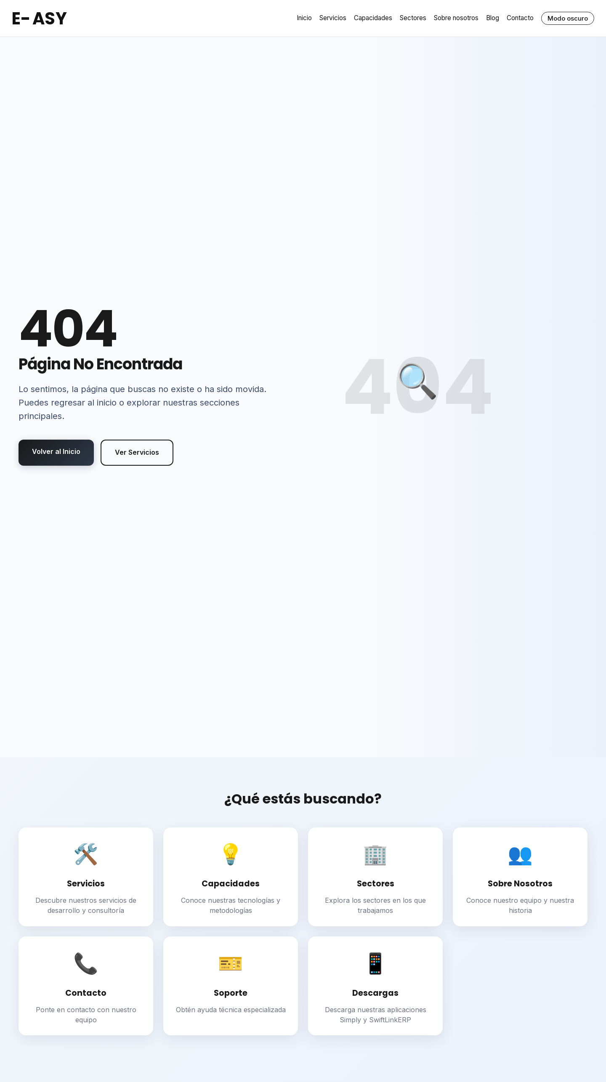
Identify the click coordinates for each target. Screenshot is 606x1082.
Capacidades (373, 18)
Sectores (413, 18)
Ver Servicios (137, 452)
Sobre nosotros (456, 18)
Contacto (520, 18)
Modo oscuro (568, 18)
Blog (492, 18)
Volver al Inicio (56, 451)
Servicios (332, 18)
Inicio (304, 18)
